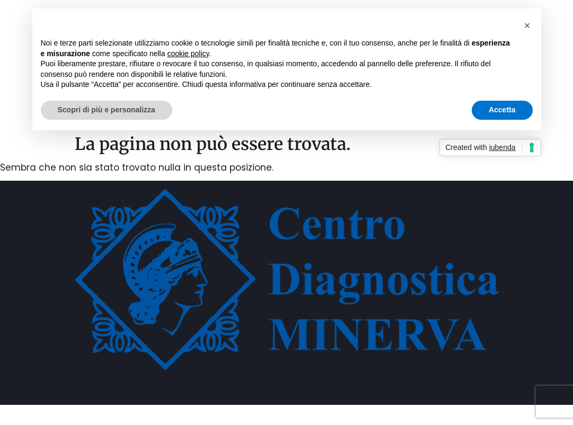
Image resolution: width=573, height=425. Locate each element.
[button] (527, 25)
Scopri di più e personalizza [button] (106, 109)
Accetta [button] (502, 109)
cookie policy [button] (188, 53)
